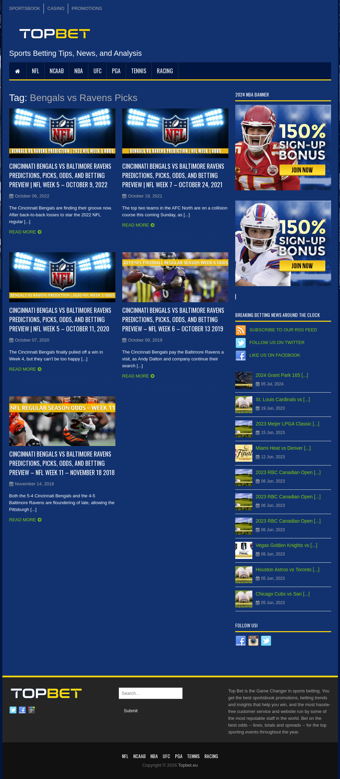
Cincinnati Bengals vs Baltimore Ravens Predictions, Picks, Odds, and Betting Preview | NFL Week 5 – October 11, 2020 (60, 319)
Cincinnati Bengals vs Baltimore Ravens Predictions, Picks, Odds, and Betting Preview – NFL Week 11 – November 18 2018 (62, 463)
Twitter (13, 710)
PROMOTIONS (87, 8)
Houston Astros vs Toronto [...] (288, 569)
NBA (78, 71)
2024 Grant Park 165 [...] (282, 375)
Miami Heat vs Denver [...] (283, 448)
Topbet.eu (188, 765)
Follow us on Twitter (277, 342)
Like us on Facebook (275, 355)
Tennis (138, 71)
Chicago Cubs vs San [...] (283, 594)
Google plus (31, 710)
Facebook (22, 710)
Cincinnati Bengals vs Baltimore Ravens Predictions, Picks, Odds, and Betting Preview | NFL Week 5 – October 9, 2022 (60, 175)
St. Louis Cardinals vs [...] (283, 399)
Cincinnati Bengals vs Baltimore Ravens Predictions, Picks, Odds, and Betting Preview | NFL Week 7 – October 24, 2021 (173, 175)
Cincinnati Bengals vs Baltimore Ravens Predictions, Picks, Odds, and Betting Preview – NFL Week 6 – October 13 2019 (173, 319)
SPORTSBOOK (24, 8)
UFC (97, 71)
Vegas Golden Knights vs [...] (286, 545)
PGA (116, 71)
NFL (35, 71)
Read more (22, 231)
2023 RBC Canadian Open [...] (288, 472)
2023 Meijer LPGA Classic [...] (287, 423)
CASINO (55, 8)
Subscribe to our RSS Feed (283, 329)
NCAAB (57, 71)
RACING (165, 71)
